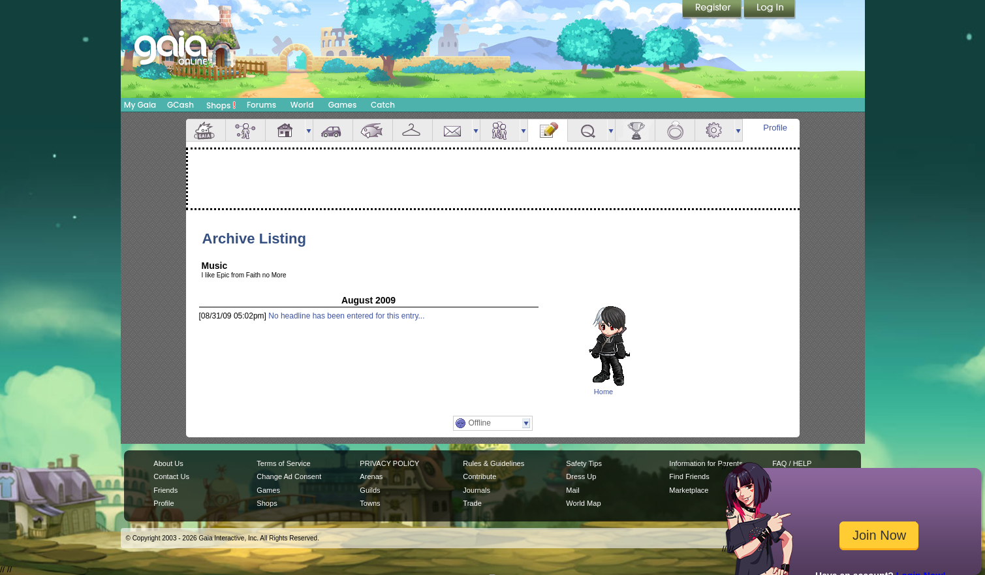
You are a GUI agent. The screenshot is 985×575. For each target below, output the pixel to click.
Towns (370, 503)
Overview (205, 130)
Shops (221, 105)
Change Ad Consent (289, 476)
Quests (587, 130)
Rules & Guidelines (493, 463)
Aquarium (372, 130)
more (309, 130)
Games (342, 104)
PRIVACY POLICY (389, 463)
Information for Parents (705, 463)
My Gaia (140, 104)
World (302, 104)
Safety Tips (584, 463)
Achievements (635, 130)
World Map (583, 503)
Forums (261, 104)
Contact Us (171, 476)
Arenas (371, 476)
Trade (472, 503)
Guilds (370, 490)
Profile (775, 127)
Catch (383, 104)
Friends (500, 130)
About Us (168, 463)
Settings (714, 130)
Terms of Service (283, 463)
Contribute (479, 476)
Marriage (675, 130)
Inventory (412, 130)
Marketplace (688, 490)
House (285, 130)
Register (712, 10)
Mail (452, 130)
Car (332, 130)
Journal (547, 130)
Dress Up (581, 476)
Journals (476, 490)
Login (769, 10)
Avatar (245, 130)
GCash (180, 104)
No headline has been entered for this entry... (346, 315)
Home (603, 392)
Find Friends (689, 476)
